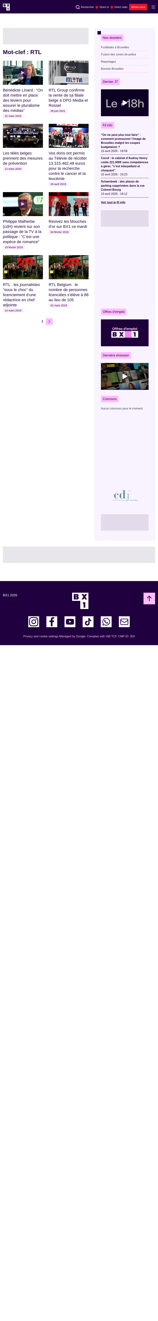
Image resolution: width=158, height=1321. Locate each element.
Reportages (108, 61)
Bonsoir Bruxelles (112, 68)
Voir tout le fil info (113, 202)
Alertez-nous (138, 7)
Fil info (107, 125)
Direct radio (121, 7)
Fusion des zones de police (118, 54)
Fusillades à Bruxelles (115, 47)
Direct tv (104, 7)
